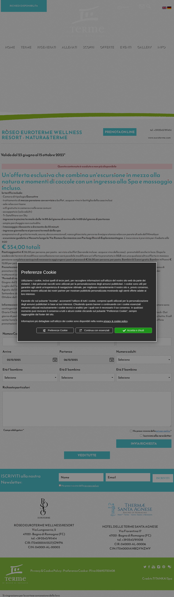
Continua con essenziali (94, 330)
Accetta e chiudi (133, 330)
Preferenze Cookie (55, 330)
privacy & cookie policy (115, 321)
